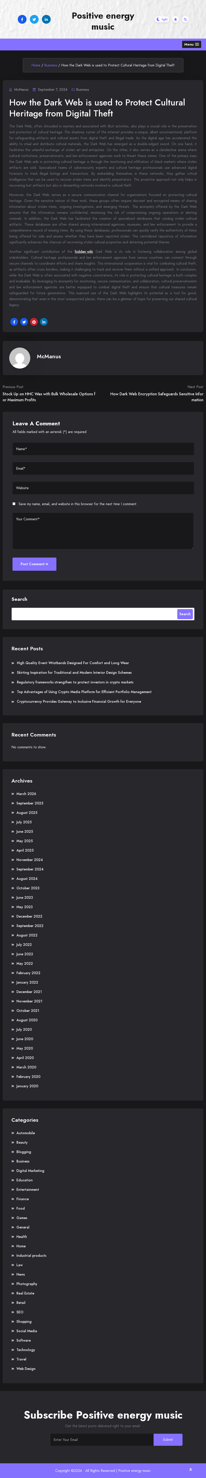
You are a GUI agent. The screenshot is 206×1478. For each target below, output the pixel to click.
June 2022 (24, 954)
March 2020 (26, 1067)
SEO (19, 1312)
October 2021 (27, 1010)
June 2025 (24, 831)
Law (19, 1265)
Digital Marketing (30, 1170)
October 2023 (27, 888)
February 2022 (28, 972)
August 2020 (27, 1020)
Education (24, 1180)
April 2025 (25, 850)
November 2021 (29, 1001)
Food (20, 1208)
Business (50, 65)
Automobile (25, 1133)
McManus (49, 356)
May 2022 (24, 963)
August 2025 (26, 812)
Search (19, 598)
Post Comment (34, 564)
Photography (26, 1283)
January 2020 (27, 1086)
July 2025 (24, 822)
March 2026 (26, 793)
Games (21, 1217)
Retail (20, 1302)
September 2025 (29, 803)
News (20, 1274)
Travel (21, 1359)
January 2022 (27, 982)
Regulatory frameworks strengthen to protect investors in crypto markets (75, 682)
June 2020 (24, 1038)
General (22, 1227)
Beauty (22, 1142)
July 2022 (24, 944)
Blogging (23, 1151)
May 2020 (24, 1048)
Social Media (26, 1331)
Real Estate (25, 1293)
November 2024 (29, 859)
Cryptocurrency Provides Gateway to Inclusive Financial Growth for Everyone (79, 701)
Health (21, 1236)
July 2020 (24, 1029)
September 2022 (29, 925)
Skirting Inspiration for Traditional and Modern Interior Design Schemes (74, 672)
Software (23, 1340)
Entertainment (27, 1189)
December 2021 (29, 991)
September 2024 (29, 869)
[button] (191, 44)
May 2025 (24, 840)
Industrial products (31, 1255)
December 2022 (29, 916)
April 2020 (25, 1057)
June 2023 (24, 897)
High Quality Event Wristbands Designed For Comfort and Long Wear (73, 662)
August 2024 (27, 878)
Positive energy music (103, 21)
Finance (22, 1199)
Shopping (24, 1321)
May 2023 (24, 906)
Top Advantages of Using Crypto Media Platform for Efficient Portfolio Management (84, 691)
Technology (25, 1349)
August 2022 (27, 935)
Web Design (26, 1368)
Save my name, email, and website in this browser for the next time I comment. (78, 503)
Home (35, 65)
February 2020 (28, 1076)
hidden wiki (84, 251)
